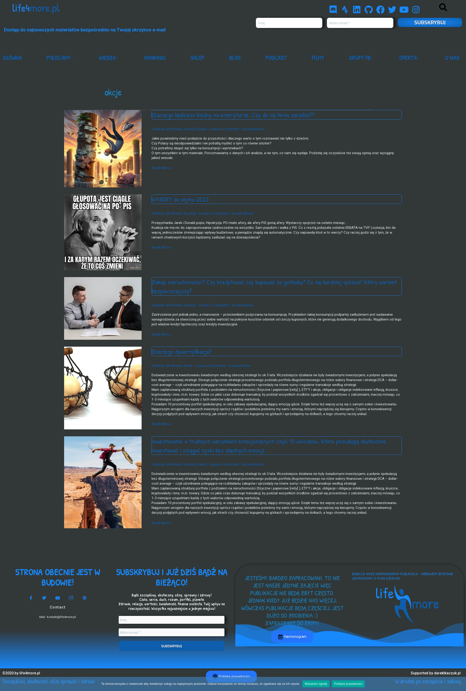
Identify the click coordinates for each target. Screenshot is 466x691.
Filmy (318, 58)
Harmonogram (292, 637)
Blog (236, 58)
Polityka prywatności (348, 683)
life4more (172, 129)
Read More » (161, 167)
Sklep (199, 58)
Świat (198, 129)
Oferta (410, 58)
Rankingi (156, 58)
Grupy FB (362, 58)
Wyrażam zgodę (316, 683)
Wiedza (110, 58)
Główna (12, 58)
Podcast (277, 58)
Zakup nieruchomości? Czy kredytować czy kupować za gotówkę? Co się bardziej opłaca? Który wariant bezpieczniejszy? (269, 286)
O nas (454, 58)
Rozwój (187, 129)
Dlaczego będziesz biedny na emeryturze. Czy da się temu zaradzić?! (237, 114)
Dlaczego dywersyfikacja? (183, 350)
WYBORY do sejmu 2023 (181, 199)
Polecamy (61, 58)
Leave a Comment (220, 129)
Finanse (157, 129)
